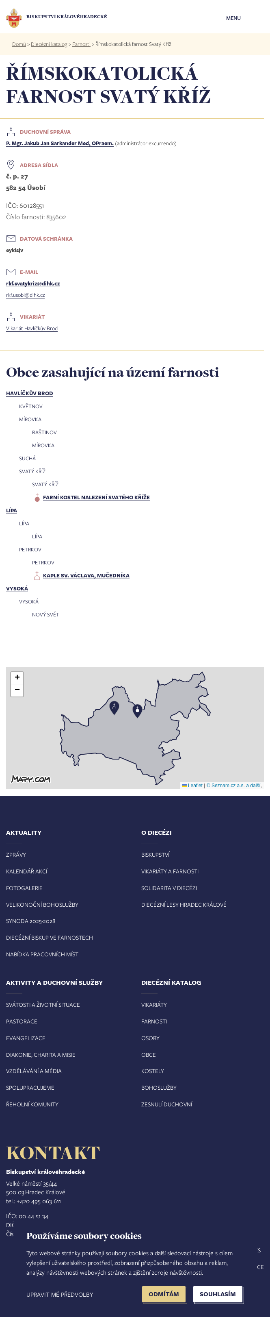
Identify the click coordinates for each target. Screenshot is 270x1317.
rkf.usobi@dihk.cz (25, 294)
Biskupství (155, 854)
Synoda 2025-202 (29, 921)
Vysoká (17, 588)
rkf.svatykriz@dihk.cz (33, 283)
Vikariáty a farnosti (170, 871)
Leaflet (192, 785)
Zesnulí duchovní (166, 1104)
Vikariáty (154, 1004)
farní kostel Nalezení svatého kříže (96, 497)
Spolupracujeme (30, 1087)
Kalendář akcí (26, 871)
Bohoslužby (159, 1087)
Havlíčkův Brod (29, 393)
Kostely (152, 1071)
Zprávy (16, 854)
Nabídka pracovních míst (42, 954)
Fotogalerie (24, 888)
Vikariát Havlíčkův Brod (32, 328)
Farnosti (81, 44)
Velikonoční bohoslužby (42, 904)
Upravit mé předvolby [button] (59, 1294)
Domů (19, 44)
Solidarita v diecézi (169, 888)
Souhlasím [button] (218, 1294)
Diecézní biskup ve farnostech (49, 937)
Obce (148, 1054)
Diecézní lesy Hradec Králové (184, 904)
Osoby (150, 1038)
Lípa (11, 510)
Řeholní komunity (32, 1104)
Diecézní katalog (49, 44)
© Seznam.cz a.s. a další (234, 785)
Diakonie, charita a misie (41, 1054)
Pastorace (21, 1021)
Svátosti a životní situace (43, 1004)
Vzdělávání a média (34, 1071)
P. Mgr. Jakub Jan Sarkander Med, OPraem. (60, 143)
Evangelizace (25, 1038)
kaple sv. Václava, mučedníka (86, 575)
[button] (135, 728)
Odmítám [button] (164, 1294)
